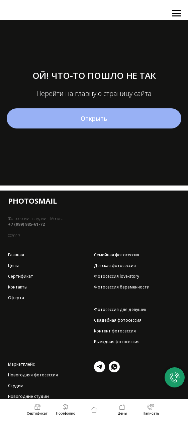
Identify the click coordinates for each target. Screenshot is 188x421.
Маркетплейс (21, 364)
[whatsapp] (114, 370)
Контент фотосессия (115, 331)
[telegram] (99, 370)
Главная (16, 255)
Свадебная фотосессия (118, 320)
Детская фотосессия (115, 265)
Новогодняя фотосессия (33, 375)
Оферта (16, 298)
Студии (15, 385)
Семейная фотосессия (116, 255)
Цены (13, 265)
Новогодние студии (28, 396)
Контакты (17, 287)
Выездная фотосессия (116, 342)
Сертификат (20, 276)
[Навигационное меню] (176, 13)
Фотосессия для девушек (120, 309)
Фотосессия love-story (116, 276)
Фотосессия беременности (122, 287)
